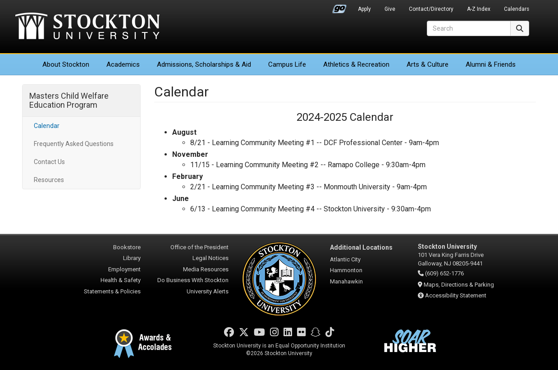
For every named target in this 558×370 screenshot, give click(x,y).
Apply (364, 9)
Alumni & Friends (491, 64)
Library (132, 258)
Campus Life (287, 64)
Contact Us (49, 161)
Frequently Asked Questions (74, 143)
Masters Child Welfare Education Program (69, 100)
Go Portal (339, 7)
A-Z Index (478, 9)
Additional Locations (361, 247)
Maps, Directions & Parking (459, 284)
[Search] (469, 28)
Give (389, 9)
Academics (123, 64)
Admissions (204, 64)
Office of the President (199, 247)
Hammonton (346, 270)
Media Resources (206, 269)
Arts (427, 64)
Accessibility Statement (455, 295)
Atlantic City (345, 259)
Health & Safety (121, 280)
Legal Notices (210, 258)
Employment (124, 269)
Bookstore (127, 247)
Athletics (356, 64)
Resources (49, 179)
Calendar (46, 125)
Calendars (516, 9)
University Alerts (208, 291)
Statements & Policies (112, 291)
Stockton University (87, 27)
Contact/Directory (431, 9)
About (65, 64)
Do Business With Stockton (193, 280)
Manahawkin (346, 281)
